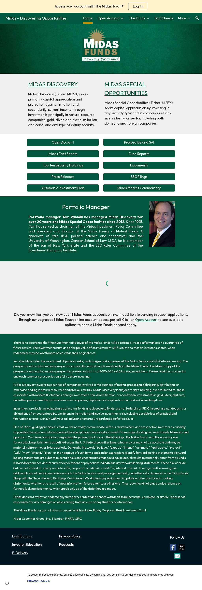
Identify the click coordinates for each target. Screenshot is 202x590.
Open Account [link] (108, 18)
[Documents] (139, 165)
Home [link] (87, 18)
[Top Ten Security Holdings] (62, 165)
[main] (63, 103)
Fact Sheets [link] (163, 18)
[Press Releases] (62, 176)
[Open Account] (62, 142)
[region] (101, 6)
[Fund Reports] (139, 154)
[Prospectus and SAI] (139, 142)
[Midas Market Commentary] (139, 188)
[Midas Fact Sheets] (62, 154)
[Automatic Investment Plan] (62, 188)
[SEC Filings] (139, 176)
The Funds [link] (137, 18)
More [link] (182, 18)
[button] (197, 18)
